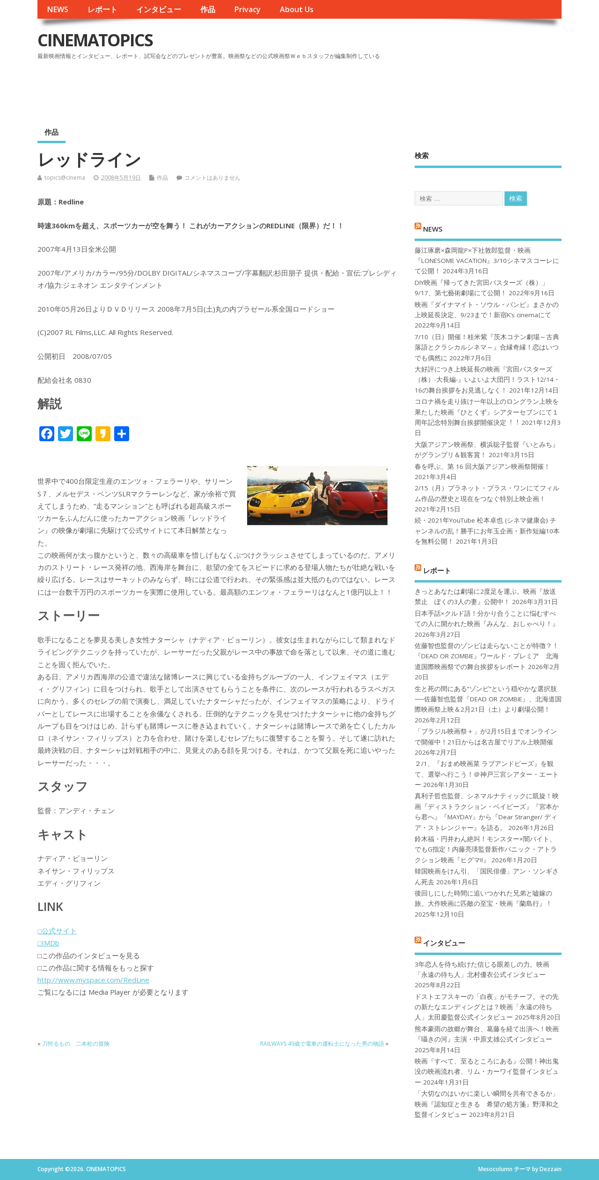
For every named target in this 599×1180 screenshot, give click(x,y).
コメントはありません (212, 178)
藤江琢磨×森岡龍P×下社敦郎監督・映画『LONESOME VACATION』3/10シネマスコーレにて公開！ (487, 261)
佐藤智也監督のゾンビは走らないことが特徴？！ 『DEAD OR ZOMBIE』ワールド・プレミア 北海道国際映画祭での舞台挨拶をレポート (487, 656)
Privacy (247, 9)
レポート (102, 9)
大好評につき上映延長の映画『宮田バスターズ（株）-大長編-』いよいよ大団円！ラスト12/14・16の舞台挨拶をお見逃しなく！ (487, 379)
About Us (297, 9)
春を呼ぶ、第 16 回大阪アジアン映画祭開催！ (482, 466)
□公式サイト (57, 930)
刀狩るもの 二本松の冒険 (76, 1044)
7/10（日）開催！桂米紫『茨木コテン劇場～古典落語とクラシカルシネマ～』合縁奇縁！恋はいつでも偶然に (487, 347)
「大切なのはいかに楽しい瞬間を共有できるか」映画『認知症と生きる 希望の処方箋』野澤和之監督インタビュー (487, 1104)
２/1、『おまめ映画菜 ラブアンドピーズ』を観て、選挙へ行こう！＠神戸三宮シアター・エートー (487, 774)
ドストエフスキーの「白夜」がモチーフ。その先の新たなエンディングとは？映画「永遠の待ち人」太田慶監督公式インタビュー (487, 1007)
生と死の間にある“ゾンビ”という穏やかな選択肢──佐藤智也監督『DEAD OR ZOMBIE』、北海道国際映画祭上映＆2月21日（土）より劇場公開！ (488, 699)
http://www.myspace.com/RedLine (93, 979)
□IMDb (48, 942)
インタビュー (158, 9)
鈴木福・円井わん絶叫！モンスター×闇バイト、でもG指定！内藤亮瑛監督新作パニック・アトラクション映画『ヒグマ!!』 (486, 849)
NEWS (57, 9)
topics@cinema (64, 178)
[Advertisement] (383, 88)
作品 (207, 9)
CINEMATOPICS (95, 40)
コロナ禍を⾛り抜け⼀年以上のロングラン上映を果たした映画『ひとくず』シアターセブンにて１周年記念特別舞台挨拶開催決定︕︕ (487, 412)
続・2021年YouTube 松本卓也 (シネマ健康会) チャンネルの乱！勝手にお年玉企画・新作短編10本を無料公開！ (487, 531)
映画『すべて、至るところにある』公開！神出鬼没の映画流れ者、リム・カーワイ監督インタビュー (487, 1071)
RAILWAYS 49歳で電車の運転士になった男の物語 (322, 1044)
